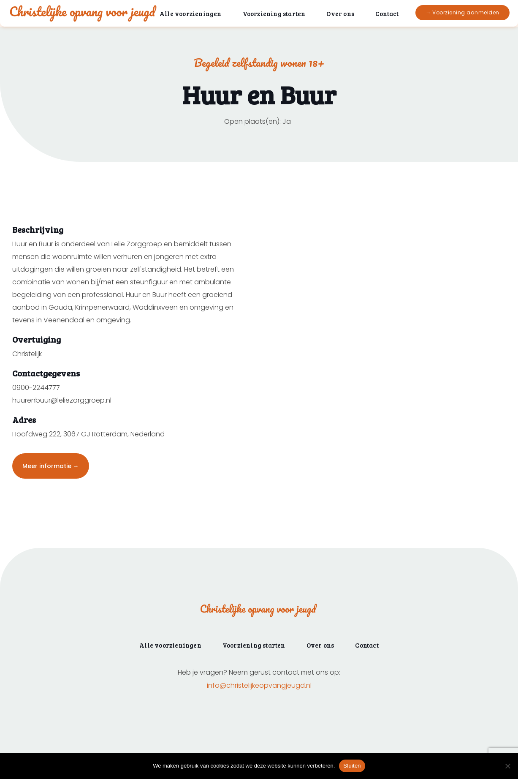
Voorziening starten (274, 13)
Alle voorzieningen (191, 13)
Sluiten (352, 766)
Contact (387, 13)
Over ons (340, 13)
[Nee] (507, 766)
